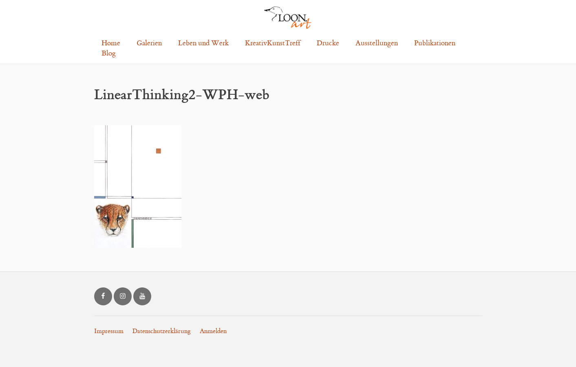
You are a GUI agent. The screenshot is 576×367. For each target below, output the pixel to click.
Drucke (328, 43)
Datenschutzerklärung (161, 331)
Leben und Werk (203, 43)
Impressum (109, 331)
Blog (109, 53)
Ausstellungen (376, 43)
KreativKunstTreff (272, 43)
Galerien (149, 43)
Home (111, 43)
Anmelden (213, 331)
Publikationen (434, 43)
